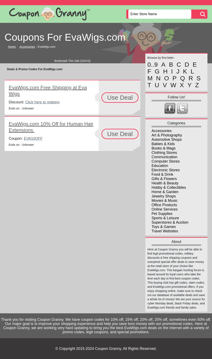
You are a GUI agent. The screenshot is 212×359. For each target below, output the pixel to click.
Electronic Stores (166, 170)
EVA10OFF (33, 138)
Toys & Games (164, 227)
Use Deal (120, 97)
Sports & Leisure (165, 218)
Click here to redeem (42, 102)
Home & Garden (165, 192)
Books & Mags (164, 148)
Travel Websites (165, 231)
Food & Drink (162, 174)
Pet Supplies (162, 214)
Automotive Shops (167, 139)
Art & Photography (167, 135)
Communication (164, 157)
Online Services (165, 209)
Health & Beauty (165, 183)
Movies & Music (165, 200)
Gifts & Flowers (164, 179)
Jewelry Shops (164, 196)
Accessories (27, 46)
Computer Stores (166, 161)
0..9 (152, 64)
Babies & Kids (163, 144)
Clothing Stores (164, 153)
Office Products (164, 205)
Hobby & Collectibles (169, 187)
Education (160, 166)
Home (12, 46)
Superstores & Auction (170, 222)
